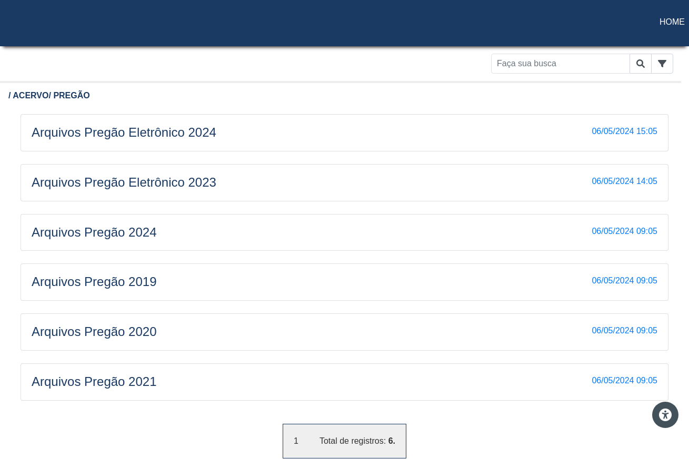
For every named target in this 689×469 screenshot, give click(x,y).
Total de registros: (357, 440)
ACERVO (30, 95)
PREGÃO (71, 95)
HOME (672, 21)
